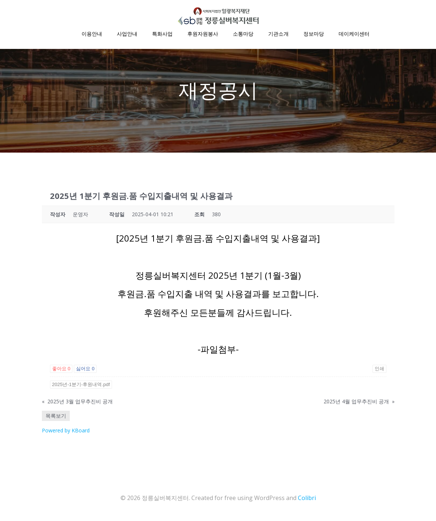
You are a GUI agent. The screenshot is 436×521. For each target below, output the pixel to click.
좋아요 (61, 370)
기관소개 (278, 33)
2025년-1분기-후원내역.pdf (81, 386)
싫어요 (85, 370)
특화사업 (162, 33)
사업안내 (127, 33)
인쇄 (379, 370)
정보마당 (313, 33)
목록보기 (56, 417)
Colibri (307, 499)
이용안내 (92, 33)
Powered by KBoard (66, 431)
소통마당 (243, 33)
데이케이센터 (354, 33)
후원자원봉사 (202, 33)
